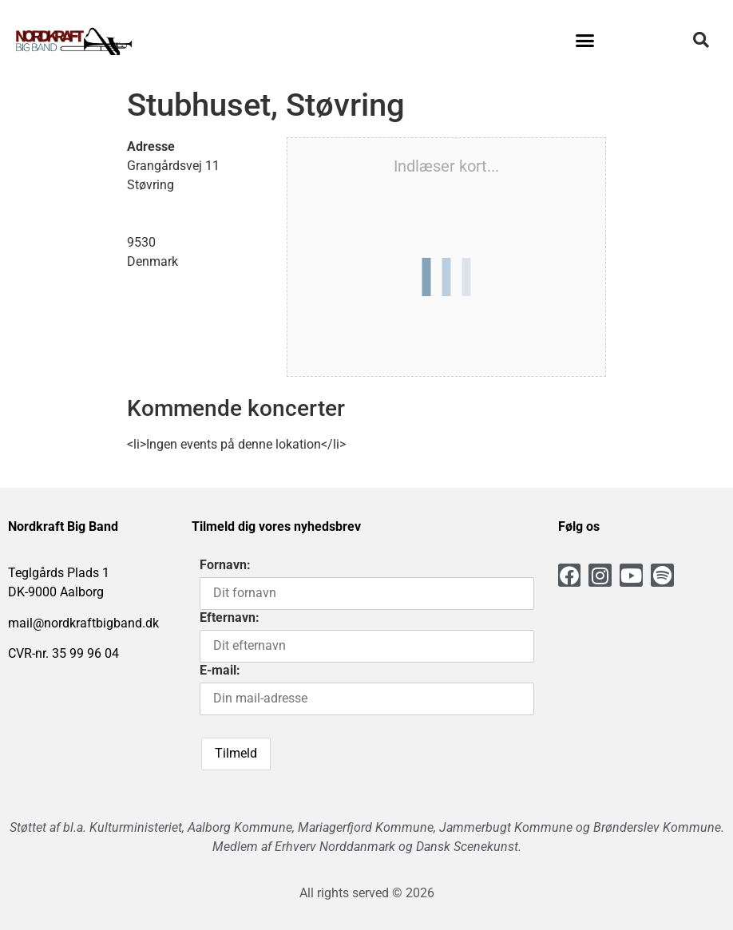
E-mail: (220, 670)
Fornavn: (225, 564)
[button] (585, 40)
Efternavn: (230, 617)
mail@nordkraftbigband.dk (83, 623)
